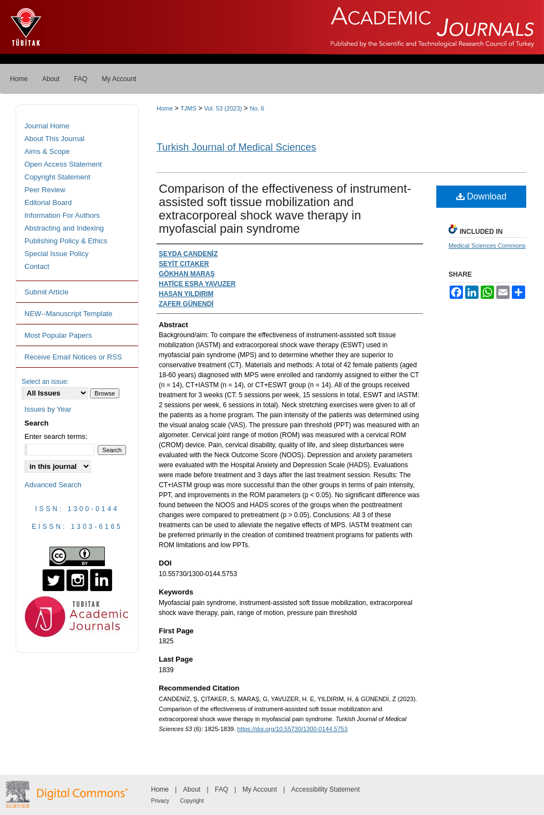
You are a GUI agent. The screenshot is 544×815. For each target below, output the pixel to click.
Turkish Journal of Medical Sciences (236, 147)
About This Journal (54, 138)
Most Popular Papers (58, 335)
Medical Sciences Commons (487, 245)
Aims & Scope (47, 151)
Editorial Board (48, 202)
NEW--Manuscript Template (68, 313)
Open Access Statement (63, 164)
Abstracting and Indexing (64, 228)
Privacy (160, 801)
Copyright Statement (57, 177)
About (191, 789)
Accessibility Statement (325, 789)
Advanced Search (53, 485)
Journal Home (46, 126)
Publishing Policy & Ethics (66, 241)
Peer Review (45, 190)
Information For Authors (62, 215)
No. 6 (257, 108)
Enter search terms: (55, 436)
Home (165, 108)
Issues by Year (48, 409)
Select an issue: (45, 382)
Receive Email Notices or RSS (73, 357)
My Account (260, 789)
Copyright (192, 801)
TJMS (188, 108)
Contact (36, 266)
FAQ (221, 789)
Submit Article (46, 292)
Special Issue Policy (56, 253)
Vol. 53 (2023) (223, 108)
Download (481, 196)
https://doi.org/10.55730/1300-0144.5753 (292, 729)
